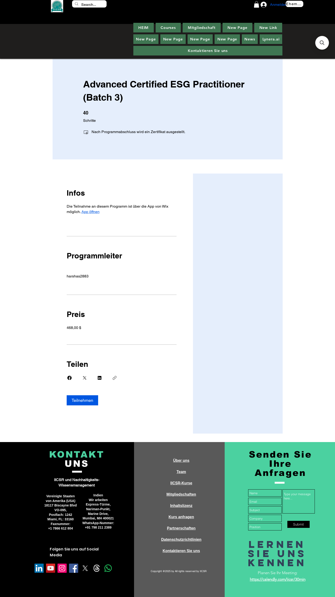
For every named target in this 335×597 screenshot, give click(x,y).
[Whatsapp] (108, 568)
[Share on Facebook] (69, 378)
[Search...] (89, 4)
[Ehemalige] (294, 4)
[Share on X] (84, 378)
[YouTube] (50, 568)
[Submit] (298, 524)
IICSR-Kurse (181, 483)
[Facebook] (73, 568)
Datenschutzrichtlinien (181, 540)
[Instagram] (62, 568)
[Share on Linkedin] (99, 378)
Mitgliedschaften (181, 494)
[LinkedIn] (39, 568)
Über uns (181, 461)
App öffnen (90, 212)
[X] (85, 568)
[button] (256, 4)
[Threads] (96, 568)
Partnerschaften (181, 528)
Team (181, 472)
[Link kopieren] (114, 378)
